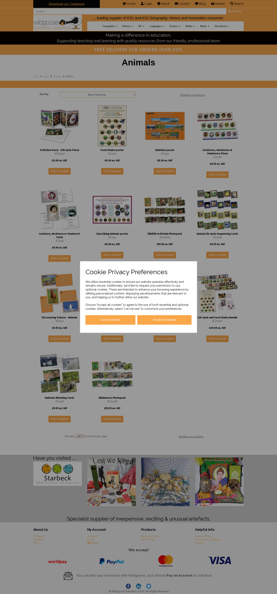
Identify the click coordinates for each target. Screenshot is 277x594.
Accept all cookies (164, 319)
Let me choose (110, 319)
